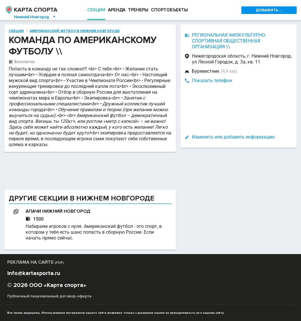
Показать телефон (212, 80)
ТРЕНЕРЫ (138, 10)
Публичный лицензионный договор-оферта (49, 296)
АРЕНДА (116, 10)
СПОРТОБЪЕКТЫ (169, 10)
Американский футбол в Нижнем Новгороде (75, 31)
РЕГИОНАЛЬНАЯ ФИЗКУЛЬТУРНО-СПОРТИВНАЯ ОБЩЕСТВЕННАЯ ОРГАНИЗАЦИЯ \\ (229, 40)
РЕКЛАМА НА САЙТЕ (35, 262)
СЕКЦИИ (96, 10)
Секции (16, 31)
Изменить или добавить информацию (233, 137)
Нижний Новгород (35, 17)
